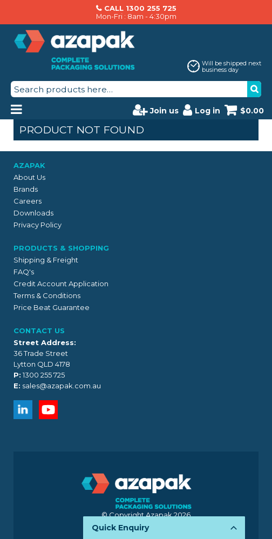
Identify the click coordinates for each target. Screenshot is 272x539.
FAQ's (23, 271)
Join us (156, 109)
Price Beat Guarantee (51, 307)
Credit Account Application (60, 283)
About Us (29, 177)
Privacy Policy (37, 224)
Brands (25, 189)
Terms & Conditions (46, 295)
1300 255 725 (44, 374)
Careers (27, 201)
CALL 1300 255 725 (140, 8)
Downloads (33, 212)
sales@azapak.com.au (61, 385)
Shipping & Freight (45, 259)
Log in (201, 109)
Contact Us (39, 330)
